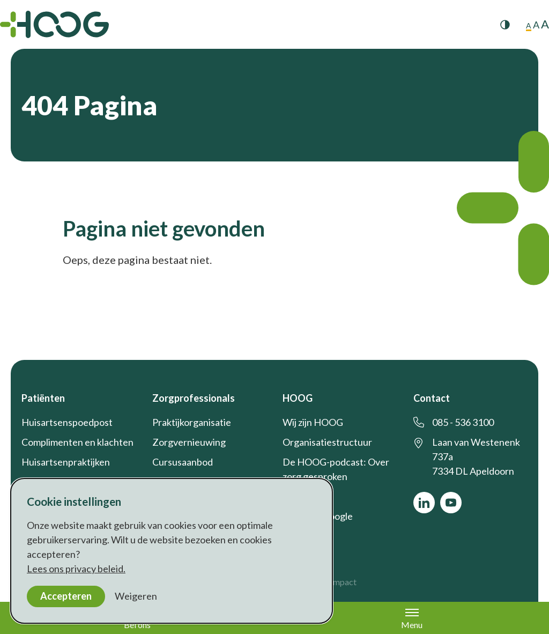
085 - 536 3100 (463, 422)
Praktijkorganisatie (191, 422)
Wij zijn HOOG (313, 422)
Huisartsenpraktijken (65, 462)
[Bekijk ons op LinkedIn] (424, 502)
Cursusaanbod (182, 462)
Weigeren (136, 596)
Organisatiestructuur (327, 442)
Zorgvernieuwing (189, 442)
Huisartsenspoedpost (67, 422)
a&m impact (334, 582)
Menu (411, 618)
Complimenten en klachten (77, 442)
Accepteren (66, 596)
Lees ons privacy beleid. (76, 568)
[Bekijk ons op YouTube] (451, 502)
